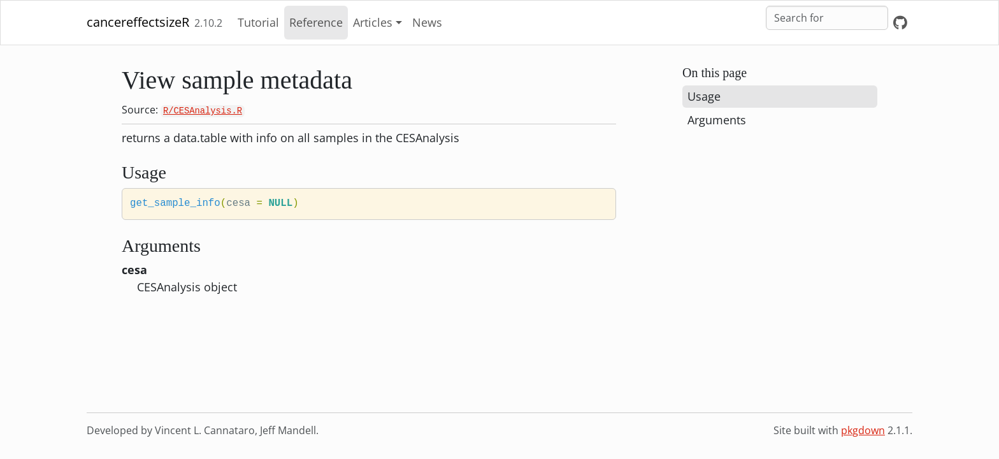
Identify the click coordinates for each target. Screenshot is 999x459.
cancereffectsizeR (138, 22)
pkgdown (863, 430)
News (427, 22)
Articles (372, 22)
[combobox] (827, 18)
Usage (704, 96)
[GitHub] (900, 23)
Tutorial (258, 22)
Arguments (716, 119)
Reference (316, 22)
